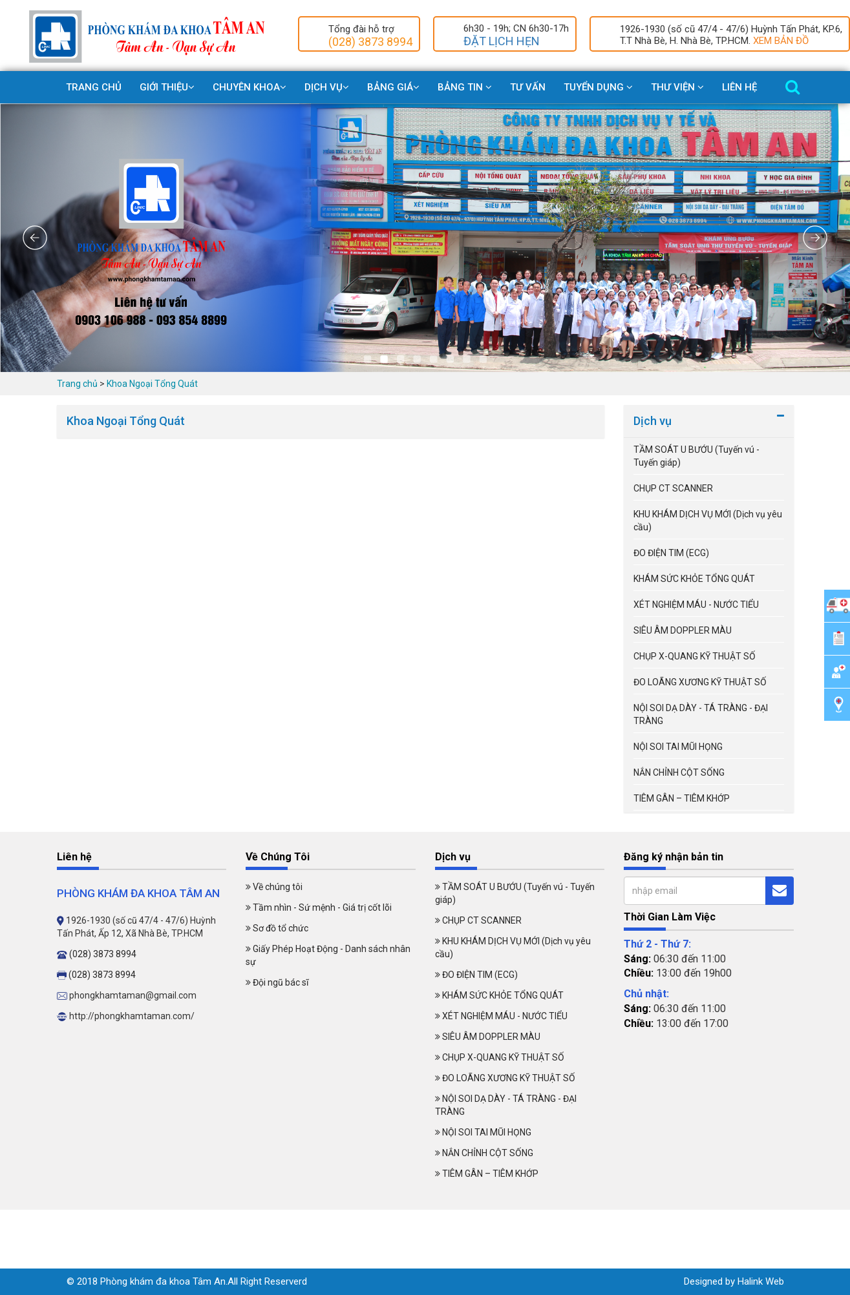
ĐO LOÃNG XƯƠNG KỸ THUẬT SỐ (700, 682)
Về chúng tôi (278, 887)
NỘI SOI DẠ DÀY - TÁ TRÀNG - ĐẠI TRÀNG (700, 714)
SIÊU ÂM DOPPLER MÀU (682, 630)
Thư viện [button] (677, 87)
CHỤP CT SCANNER (673, 488)
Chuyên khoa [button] (249, 87)
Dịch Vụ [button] (326, 87)
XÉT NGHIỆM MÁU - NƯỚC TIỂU (696, 604)
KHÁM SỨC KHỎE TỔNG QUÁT (694, 579)
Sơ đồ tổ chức (280, 928)
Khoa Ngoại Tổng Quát (152, 383)
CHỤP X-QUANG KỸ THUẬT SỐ (694, 656)
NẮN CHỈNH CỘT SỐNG (679, 772)
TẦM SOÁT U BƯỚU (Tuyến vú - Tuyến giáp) (696, 456)
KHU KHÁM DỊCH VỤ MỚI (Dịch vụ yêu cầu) (707, 520)
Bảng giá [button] (393, 87)
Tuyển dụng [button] (598, 87)
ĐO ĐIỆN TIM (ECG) (671, 553)
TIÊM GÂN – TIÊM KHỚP (681, 798)
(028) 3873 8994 (370, 41)
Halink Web (761, 1281)
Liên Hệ (739, 87)
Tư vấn (528, 87)
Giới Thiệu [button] (167, 87)
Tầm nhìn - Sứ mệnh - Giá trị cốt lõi (322, 907)
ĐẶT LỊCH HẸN (501, 41)
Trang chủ (94, 87)
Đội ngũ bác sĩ (280, 982)
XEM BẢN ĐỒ (781, 41)
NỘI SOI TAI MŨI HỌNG (678, 746)
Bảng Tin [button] (465, 87)
